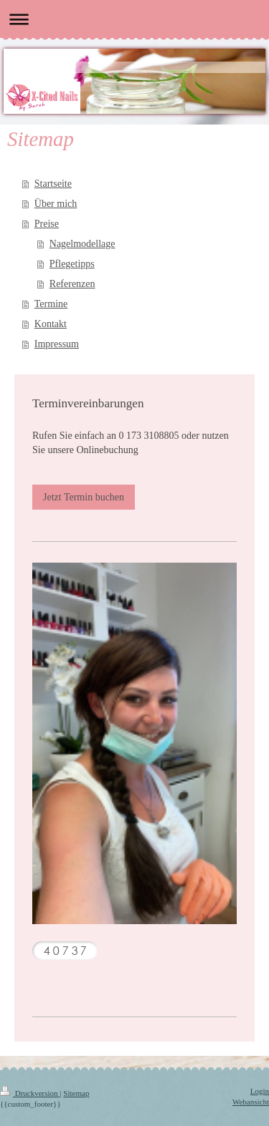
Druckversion (30, 1093)
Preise (46, 223)
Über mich (55, 203)
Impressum (56, 344)
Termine (50, 304)
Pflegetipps (72, 263)
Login (259, 1091)
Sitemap (76, 1093)
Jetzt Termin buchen (83, 497)
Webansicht (250, 1101)
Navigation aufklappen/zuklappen (134, 19)
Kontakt (50, 324)
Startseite (53, 183)
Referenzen (72, 283)
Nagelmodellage (82, 243)
